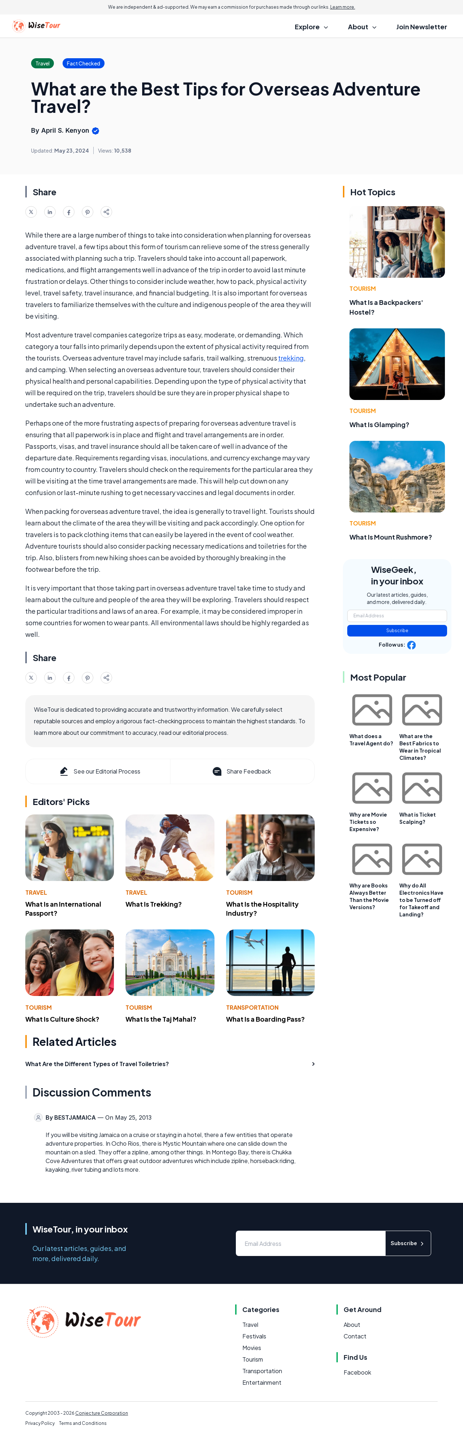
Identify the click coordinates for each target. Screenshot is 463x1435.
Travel (36, 892)
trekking (291, 358)
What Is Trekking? (154, 904)
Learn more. (342, 7)
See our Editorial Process (99, 771)
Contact (355, 1336)
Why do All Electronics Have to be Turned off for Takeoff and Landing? (421, 899)
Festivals (254, 1336)
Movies (251, 1347)
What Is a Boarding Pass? (265, 1019)
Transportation (252, 1007)
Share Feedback (241, 771)
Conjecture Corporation (101, 1413)
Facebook (357, 1372)
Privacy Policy (40, 1423)
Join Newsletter (421, 26)
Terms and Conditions (83, 1423)
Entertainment (261, 1382)
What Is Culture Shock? (62, 1019)
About (352, 1324)
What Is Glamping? (379, 424)
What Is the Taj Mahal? (161, 1019)
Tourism (239, 892)
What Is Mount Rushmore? (390, 537)
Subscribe (397, 630)
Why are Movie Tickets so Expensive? (368, 821)
